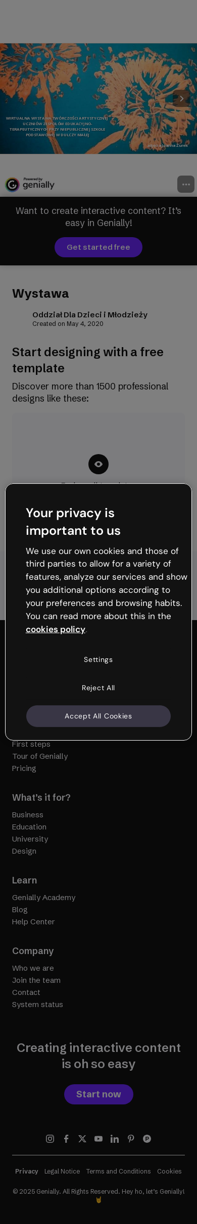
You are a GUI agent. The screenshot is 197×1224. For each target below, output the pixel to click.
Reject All (98, 687)
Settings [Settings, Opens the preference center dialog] (98, 659)
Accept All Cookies (98, 715)
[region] (98, 612)
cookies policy (55, 628)
